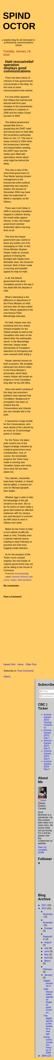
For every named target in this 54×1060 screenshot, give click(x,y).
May (46, 954)
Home (20, 664)
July (46, 948)
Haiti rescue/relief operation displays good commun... (48, 1001)
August (47, 942)
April (46, 957)
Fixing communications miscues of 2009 (48, 1045)
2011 (44, 905)
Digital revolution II (48, 983)
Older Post (31, 664)
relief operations (25, 580)
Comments (46, 696)
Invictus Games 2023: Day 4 (47, 765)
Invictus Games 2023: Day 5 (47, 755)
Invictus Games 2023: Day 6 (47, 744)
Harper (14, 580)
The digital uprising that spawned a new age (48, 1024)
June (47, 951)
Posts (44, 691)
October (48, 928)
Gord (43, 800)
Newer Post (9, 664)
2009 (44, 1056)
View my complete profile (42, 850)
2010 (44, 908)
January (48, 975)
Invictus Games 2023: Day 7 (47, 734)
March (47, 961)
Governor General (20, 577)
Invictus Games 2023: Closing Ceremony (48, 721)
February (47, 969)
